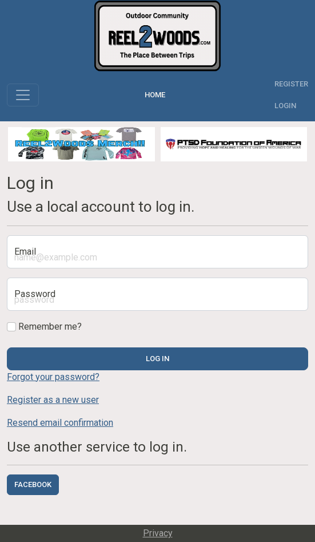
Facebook (32, 484)
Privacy (158, 533)
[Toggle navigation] (23, 95)
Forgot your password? (53, 376)
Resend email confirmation (60, 422)
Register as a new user (53, 399)
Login (285, 105)
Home (157, 94)
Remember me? (44, 326)
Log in (157, 358)
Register (291, 84)
